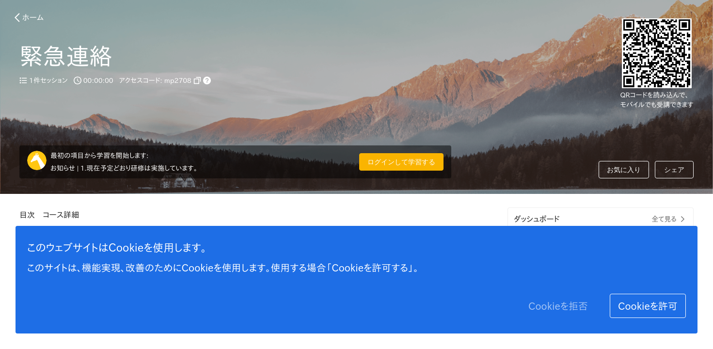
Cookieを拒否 (558, 306)
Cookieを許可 (648, 306)
